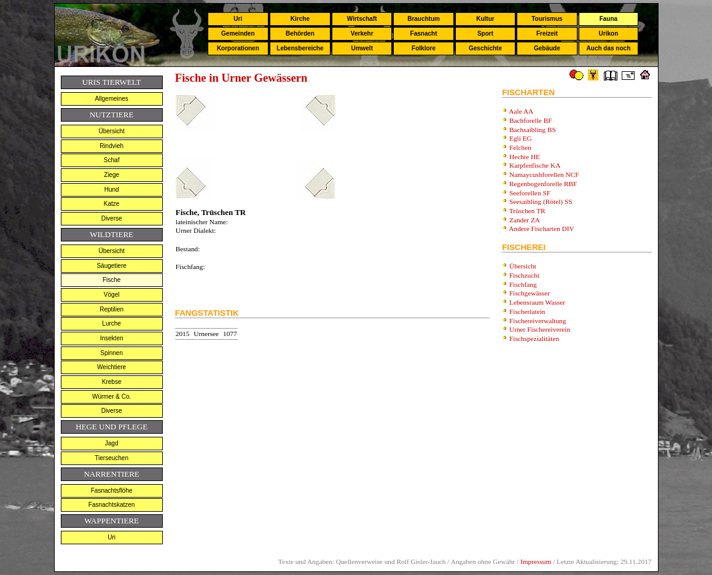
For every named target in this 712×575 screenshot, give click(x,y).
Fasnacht (423, 33)
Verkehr (362, 33)
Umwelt (362, 48)
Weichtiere (111, 367)
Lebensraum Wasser (537, 302)
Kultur (485, 18)
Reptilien (111, 309)
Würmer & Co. (111, 396)
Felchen (520, 147)
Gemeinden (237, 33)
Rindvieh (111, 146)
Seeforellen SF (529, 193)
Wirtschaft (362, 18)
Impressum (535, 561)
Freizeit (547, 33)
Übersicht (112, 131)
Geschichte (485, 48)
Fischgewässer (529, 293)
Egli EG (520, 138)
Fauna (608, 18)
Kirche (300, 18)
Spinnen (111, 353)
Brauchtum (423, 18)
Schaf (112, 160)
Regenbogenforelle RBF (543, 183)
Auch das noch (609, 48)
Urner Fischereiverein (539, 329)
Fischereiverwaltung (537, 320)
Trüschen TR (527, 210)
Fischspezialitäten (534, 338)
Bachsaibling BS (532, 129)
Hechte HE (524, 156)
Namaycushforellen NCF (544, 174)
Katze (112, 203)
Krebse (112, 381)
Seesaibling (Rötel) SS (541, 201)
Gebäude (547, 48)
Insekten (111, 338)
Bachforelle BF (530, 120)
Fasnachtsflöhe (112, 490)
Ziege (111, 174)
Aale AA (521, 111)
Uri (237, 18)
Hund (111, 189)
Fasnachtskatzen (111, 504)
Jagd (112, 443)
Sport (485, 33)
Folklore (424, 48)
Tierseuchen (111, 458)
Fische (111, 279)
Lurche (111, 323)
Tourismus (546, 18)
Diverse (111, 218)
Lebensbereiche (299, 48)
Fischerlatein (527, 311)
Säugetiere (111, 265)
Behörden (300, 33)
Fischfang (523, 284)
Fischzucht (524, 275)
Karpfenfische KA (534, 165)
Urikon (609, 33)
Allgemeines (111, 98)
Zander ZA (524, 220)
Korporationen (238, 48)
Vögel (112, 294)
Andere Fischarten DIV (541, 228)
